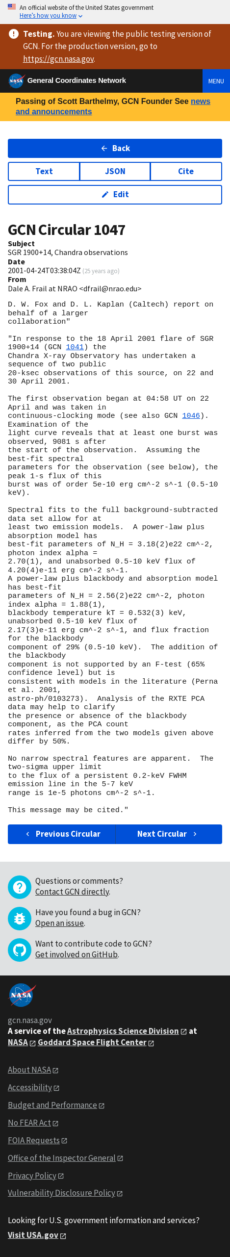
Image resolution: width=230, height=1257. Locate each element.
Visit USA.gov (33, 1235)
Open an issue (59, 923)
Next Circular (168, 833)
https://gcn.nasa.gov (58, 58)
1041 (74, 347)
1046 (191, 416)
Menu (216, 81)
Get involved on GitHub (76, 954)
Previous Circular (62, 833)
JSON (115, 171)
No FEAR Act (29, 1122)
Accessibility (30, 1087)
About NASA (29, 1069)
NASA (18, 1042)
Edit (115, 194)
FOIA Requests (34, 1140)
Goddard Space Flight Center (92, 1042)
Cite (186, 171)
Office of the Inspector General (62, 1158)
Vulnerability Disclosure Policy (61, 1192)
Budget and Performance (52, 1105)
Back (115, 148)
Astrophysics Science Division (123, 1031)
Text (44, 171)
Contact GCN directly (72, 891)
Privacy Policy (32, 1175)
